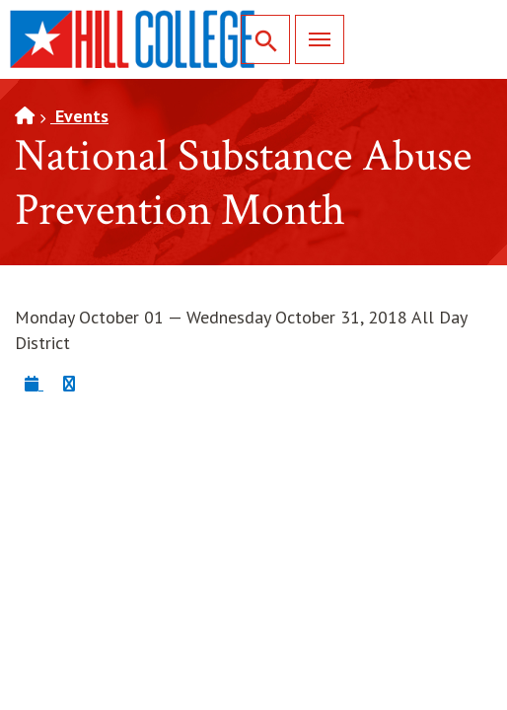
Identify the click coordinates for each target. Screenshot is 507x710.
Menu (312, 39)
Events (79, 116)
